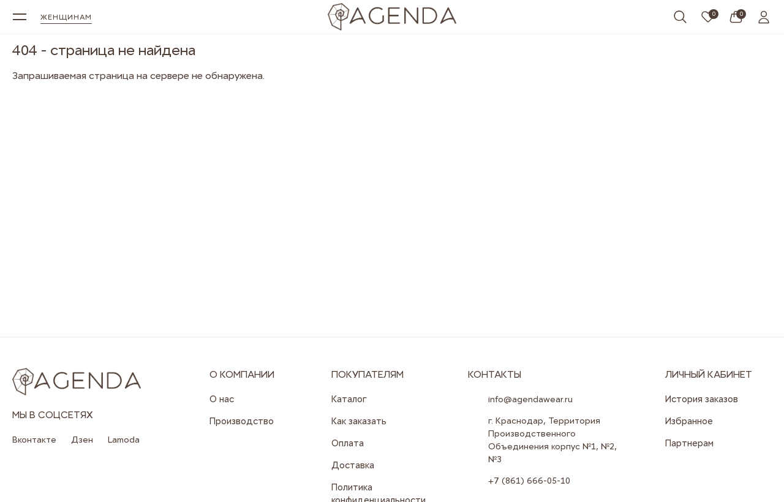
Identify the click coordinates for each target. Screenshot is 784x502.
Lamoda (124, 439)
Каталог (349, 399)
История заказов (701, 399)
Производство (241, 421)
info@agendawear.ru (530, 399)
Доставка (352, 465)
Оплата (347, 443)
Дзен (82, 439)
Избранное (689, 421)
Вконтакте (34, 439)
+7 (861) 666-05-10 (529, 480)
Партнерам (689, 443)
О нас (221, 399)
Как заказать (358, 421)
